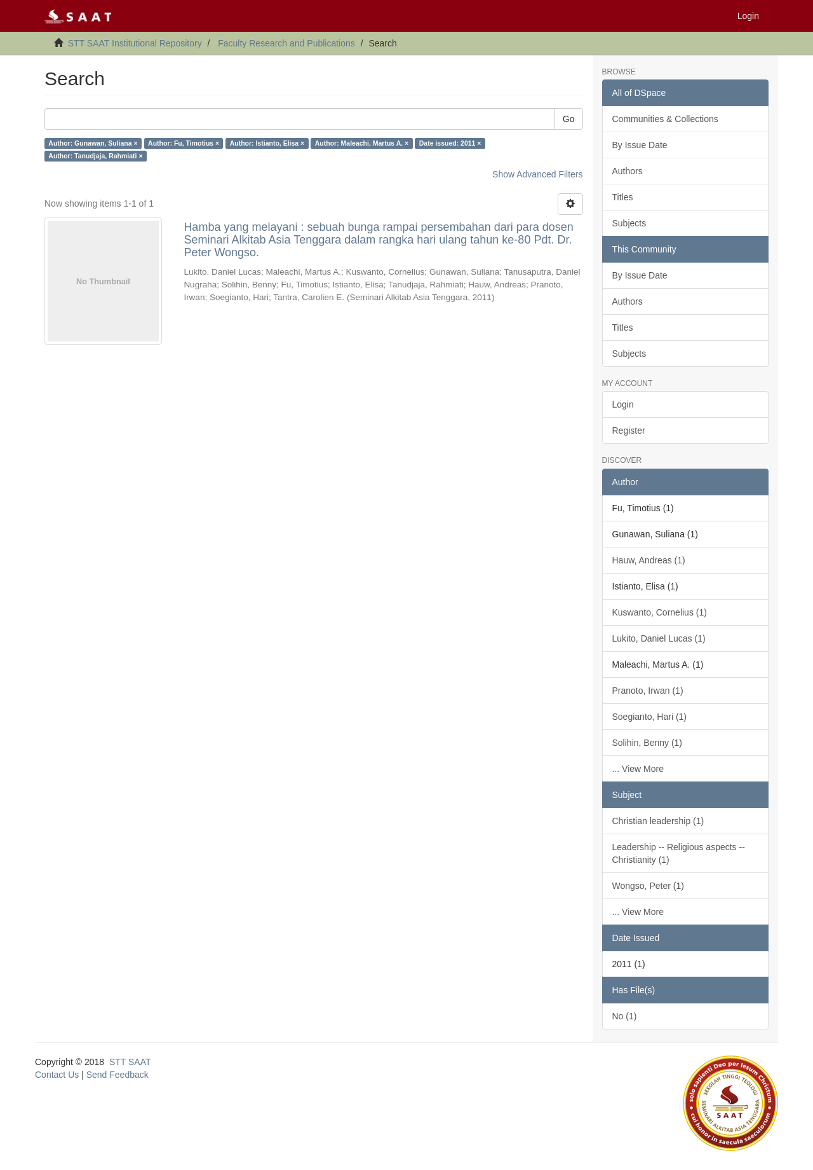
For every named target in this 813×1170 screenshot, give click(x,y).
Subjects (629, 223)
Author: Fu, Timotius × (183, 143)
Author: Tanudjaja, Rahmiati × (95, 156)
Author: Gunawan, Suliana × (92, 143)
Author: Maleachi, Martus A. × (362, 143)
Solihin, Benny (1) (647, 743)
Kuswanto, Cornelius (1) (659, 612)
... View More (638, 769)
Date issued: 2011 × (450, 143)
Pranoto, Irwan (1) (647, 690)
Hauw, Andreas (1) (648, 560)
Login (623, 404)
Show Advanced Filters (537, 174)
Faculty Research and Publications (286, 43)
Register (628, 430)
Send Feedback (117, 1075)
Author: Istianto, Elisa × (267, 143)
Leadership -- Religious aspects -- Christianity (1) (678, 853)
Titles (622, 197)
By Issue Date (640, 145)
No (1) (624, 1016)
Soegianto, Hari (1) (649, 717)
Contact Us (57, 1075)
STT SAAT (130, 1062)
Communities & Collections (665, 119)
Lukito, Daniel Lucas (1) (659, 638)
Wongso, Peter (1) (648, 886)
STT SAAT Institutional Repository (135, 43)
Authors (627, 171)
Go (569, 119)
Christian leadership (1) (658, 821)
